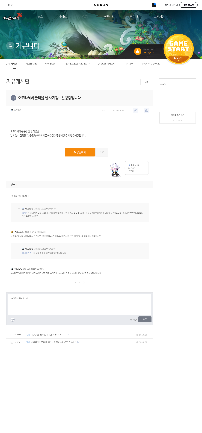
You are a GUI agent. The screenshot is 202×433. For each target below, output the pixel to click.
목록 (147, 82)
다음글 (16, 342)
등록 (145, 319)
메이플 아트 (31, 63)
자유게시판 (11, 63)
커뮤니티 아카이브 (151, 63)
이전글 (16, 334)
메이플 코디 (50, 63)
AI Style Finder (107, 63)
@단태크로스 (27, 253)
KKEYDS (16, 110)
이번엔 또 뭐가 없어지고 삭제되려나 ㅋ (48, 334)
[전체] (27, 334)
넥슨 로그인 (188, 4)
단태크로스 (19, 232)
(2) (78, 342)
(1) (67, 334)
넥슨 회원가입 (171, 5)
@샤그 (25, 213)
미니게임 (129, 63)
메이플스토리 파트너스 (77, 63)
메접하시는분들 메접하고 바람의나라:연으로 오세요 (53, 342)
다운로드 (178, 59)
